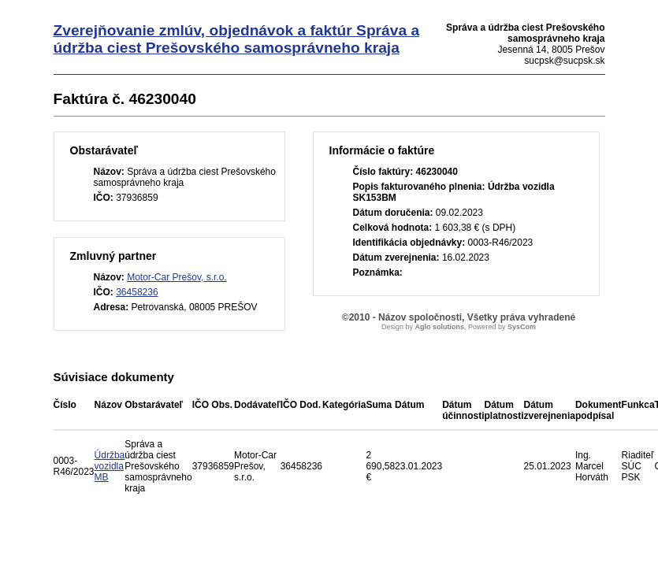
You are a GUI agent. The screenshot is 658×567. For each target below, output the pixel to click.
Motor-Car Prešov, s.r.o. (176, 277)
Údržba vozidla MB (110, 466)
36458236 (137, 292)
